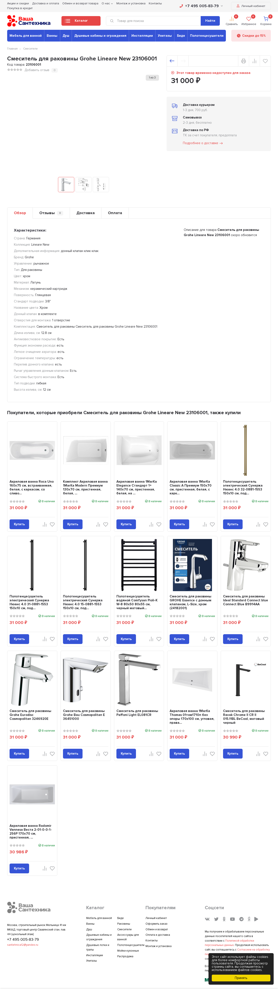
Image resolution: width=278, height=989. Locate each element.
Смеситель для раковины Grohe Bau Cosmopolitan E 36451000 (84, 715)
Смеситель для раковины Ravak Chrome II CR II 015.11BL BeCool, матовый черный (244, 717)
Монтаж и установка (159, 946)
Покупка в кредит (20, 8)
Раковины (123, 924)
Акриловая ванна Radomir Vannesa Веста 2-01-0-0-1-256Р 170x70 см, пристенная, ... (31, 831)
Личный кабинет (251, 6)
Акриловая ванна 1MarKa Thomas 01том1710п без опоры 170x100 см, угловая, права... (192, 717)
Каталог (76, 22)
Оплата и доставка (158, 935)
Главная (12, 48)
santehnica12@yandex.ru (22, 945)
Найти (210, 21)
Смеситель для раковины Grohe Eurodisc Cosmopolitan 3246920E (30, 715)
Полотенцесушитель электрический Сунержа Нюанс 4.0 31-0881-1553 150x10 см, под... (29, 602)
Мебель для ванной (26, 36)
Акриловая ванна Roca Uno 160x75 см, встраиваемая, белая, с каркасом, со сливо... (32, 487)
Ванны (52, 36)
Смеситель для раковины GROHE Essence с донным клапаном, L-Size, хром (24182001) (190, 602)
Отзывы (51, 212)
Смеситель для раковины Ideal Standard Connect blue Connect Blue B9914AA (245, 600)
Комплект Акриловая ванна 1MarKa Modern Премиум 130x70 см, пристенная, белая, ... (85, 487)
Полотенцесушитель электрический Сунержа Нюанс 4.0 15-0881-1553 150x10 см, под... (83, 602)
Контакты (152, 940)
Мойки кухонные (128, 950)
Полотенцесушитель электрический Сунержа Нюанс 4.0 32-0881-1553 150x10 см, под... (243, 487)
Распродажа (125, 956)
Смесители (30, 48)
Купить (19, 524)
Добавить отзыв (37, 70)
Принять (241, 978)
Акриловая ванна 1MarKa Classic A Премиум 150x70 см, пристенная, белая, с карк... (191, 487)
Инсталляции (142, 36)
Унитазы (165, 36)
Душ (66, 36)
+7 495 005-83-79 (201, 5)
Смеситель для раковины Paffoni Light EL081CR (137, 713)
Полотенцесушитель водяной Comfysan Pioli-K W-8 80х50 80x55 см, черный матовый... (136, 602)
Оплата (115, 212)
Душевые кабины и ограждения (100, 36)
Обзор (20, 212)
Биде (181, 36)
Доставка (85, 212)
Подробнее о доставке (203, 143)
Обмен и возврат (157, 929)
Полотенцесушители (206, 36)
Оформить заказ (156, 924)
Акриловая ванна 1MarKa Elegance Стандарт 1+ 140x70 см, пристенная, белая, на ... (136, 487)
